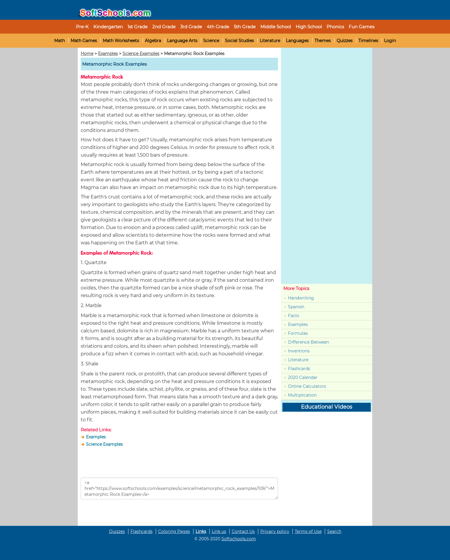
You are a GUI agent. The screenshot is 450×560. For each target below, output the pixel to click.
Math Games (84, 40)
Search (334, 531)
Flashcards (299, 368)
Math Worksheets (121, 40)
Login (390, 40)
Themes (323, 40)
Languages (297, 40)
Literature (270, 40)
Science (211, 40)
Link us (219, 531)
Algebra (153, 40)
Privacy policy (274, 531)
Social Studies (239, 40)
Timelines (368, 40)
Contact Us (243, 531)
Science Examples (141, 53)
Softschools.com (238, 538)
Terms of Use (308, 531)
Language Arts (182, 40)
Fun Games (361, 26)
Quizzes (345, 40)
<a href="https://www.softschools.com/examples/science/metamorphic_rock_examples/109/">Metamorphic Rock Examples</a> (179, 488)
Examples (108, 53)
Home (87, 53)
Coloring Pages (174, 531)
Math (59, 40)
